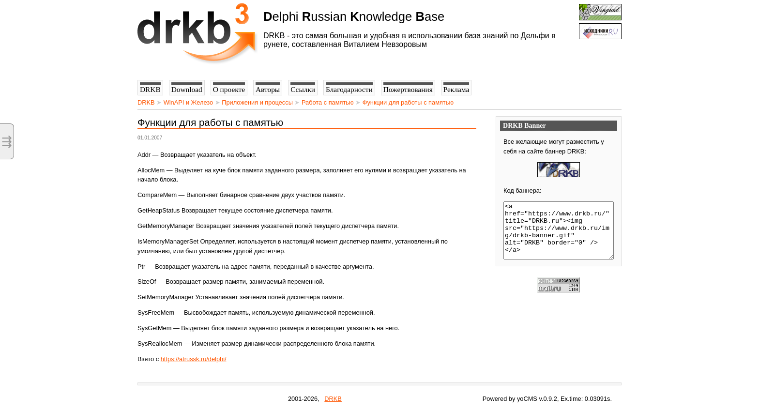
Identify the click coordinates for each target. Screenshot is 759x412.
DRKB (146, 102)
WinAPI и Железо (188, 102)
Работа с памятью (328, 102)
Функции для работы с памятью (408, 102)
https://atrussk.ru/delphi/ (194, 359)
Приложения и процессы (257, 102)
